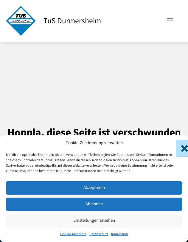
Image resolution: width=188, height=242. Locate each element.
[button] (179, 143)
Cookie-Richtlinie (73, 234)
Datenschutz (98, 234)
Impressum (119, 234)
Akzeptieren (94, 187)
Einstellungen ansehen (94, 220)
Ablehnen (94, 204)
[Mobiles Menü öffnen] (170, 20)
